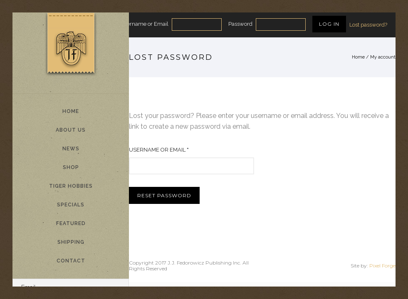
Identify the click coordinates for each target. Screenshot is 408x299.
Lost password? (368, 25)
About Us (71, 130)
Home (70, 111)
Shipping (70, 242)
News (70, 149)
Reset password (164, 195)
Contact (71, 261)
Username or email (161, 150)
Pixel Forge (382, 265)
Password (240, 24)
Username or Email (144, 24)
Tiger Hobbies (71, 186)
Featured (71, 223)
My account (383, 57)
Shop (71, 167)
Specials (70, 205)
